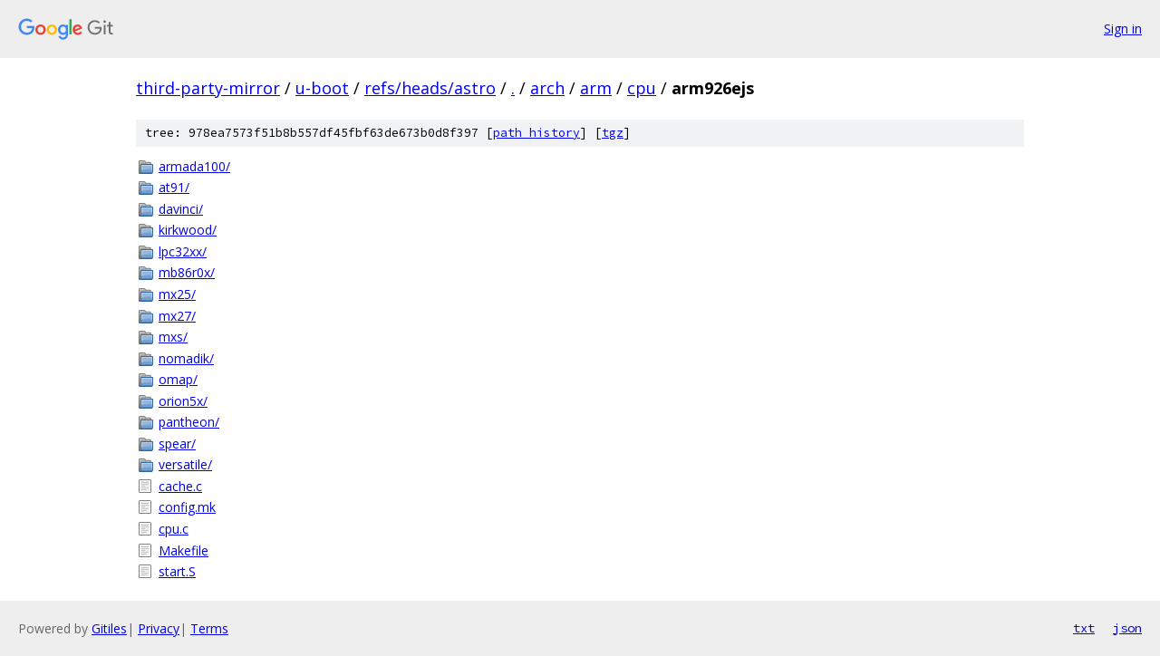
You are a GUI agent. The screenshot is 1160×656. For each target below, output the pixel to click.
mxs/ (173, 336)
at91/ (174, 187)
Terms (209, 628)
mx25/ (177, 294)
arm (596, 88)
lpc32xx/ (183, 251)
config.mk (187, 507)
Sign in (1123, 28)
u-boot (322, 88)
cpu (641, 88)
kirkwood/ (188, 229)
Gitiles (109, 628)
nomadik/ (186, 358)
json (1127, 628)
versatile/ (185, 464)
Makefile (183, 550)
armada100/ (194, 166)
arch (547, 88)
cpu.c (173, 528)
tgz (613, 132)
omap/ (178, 379)
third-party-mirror (208, 88)
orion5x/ (183, 401)
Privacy (158, 628)
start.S (177, 571)
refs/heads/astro (430, 88)
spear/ (177, 443)
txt (1084, 628)
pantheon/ (189, 421)
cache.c (180, 486)
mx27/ (177, 315)
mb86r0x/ (187, 272)
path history (536, 132)
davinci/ (181, 208)
